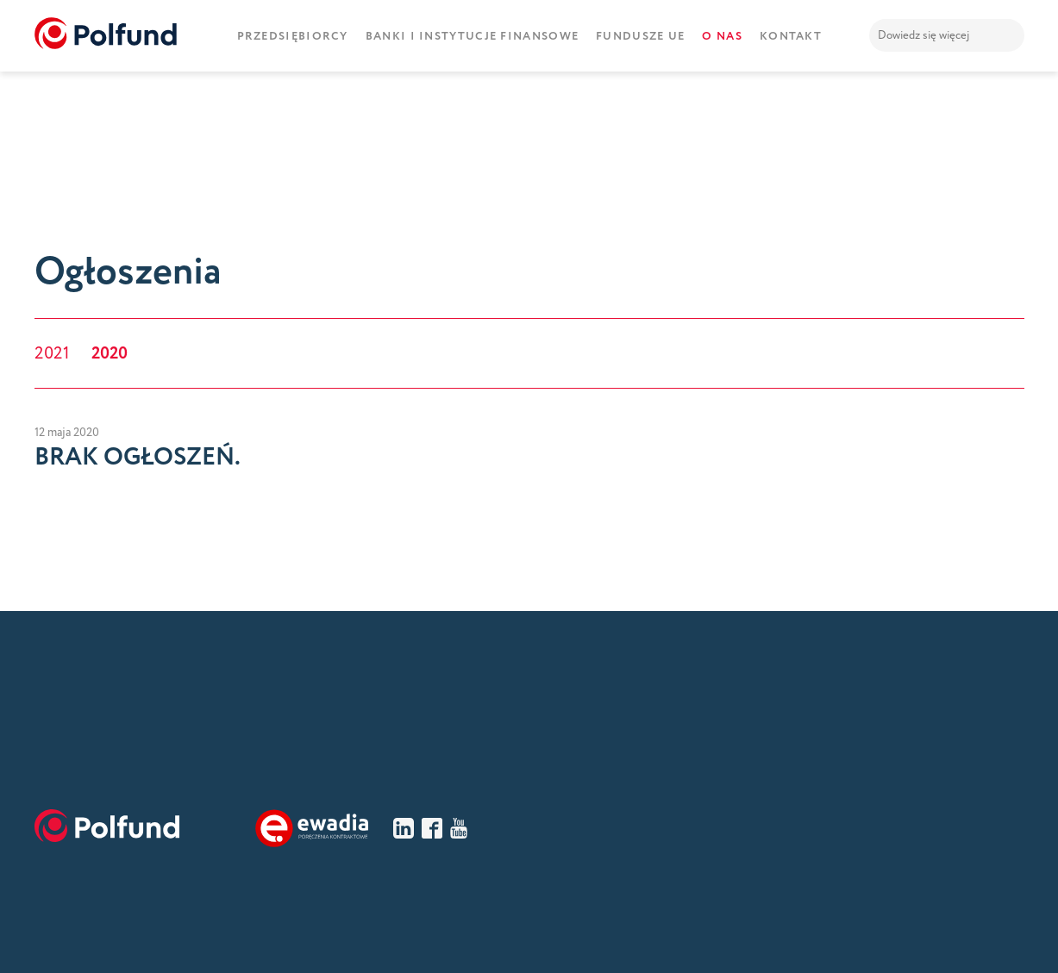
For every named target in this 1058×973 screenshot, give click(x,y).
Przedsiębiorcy (292, 36)
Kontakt (791, 36)
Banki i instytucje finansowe (472, 36)
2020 (109, 353)
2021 (52, 353)
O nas (722, 36)
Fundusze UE (640, 36)
